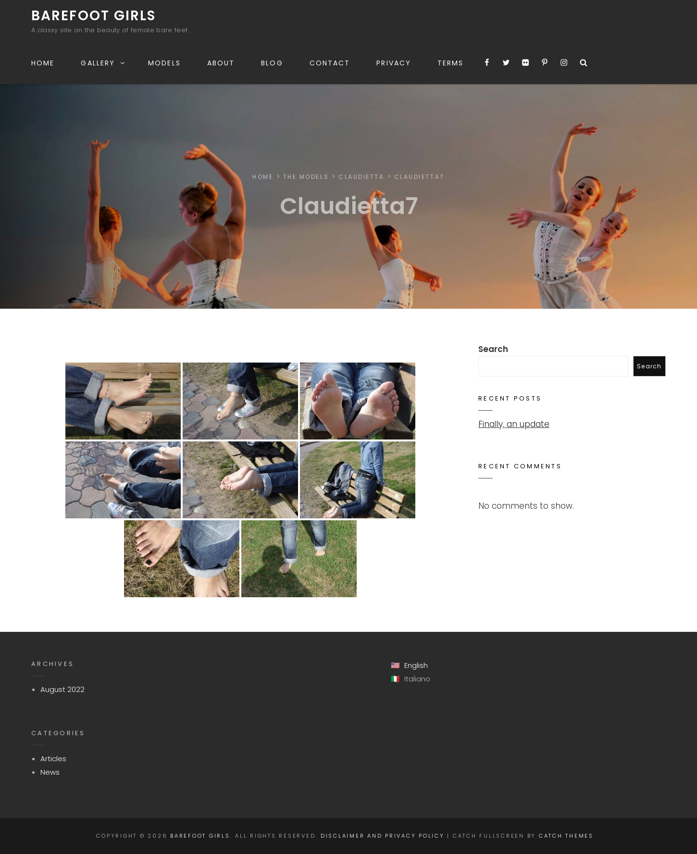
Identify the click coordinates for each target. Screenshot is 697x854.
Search (493, 349)
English (416, 665)
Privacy (393, 63)
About (221, 63)
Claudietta (361, 177)
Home (42, 63)
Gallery (103, 63)
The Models (306, 177)
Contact (330, 63)
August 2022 (62, 689)
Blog (272, 63)
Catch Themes (566, 836)
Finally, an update (513, 424)
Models (164, 63)
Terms (450, 63)
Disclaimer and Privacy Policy (383, 836)
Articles (53, 759)
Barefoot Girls (93, 15)
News (50, 772)
